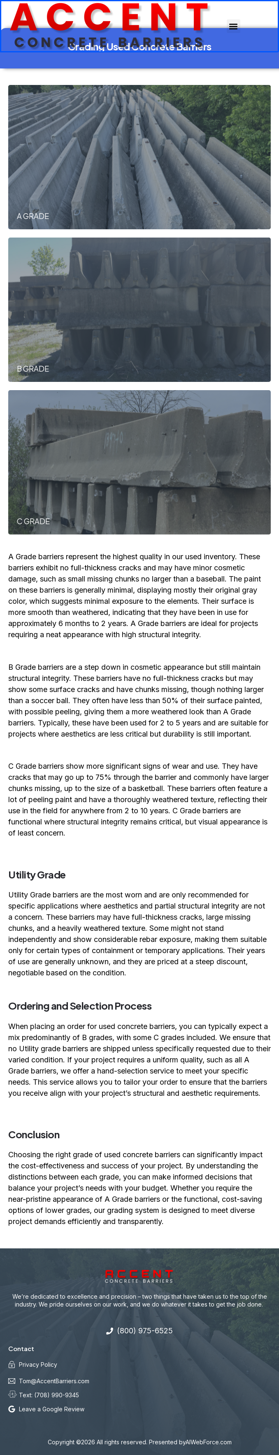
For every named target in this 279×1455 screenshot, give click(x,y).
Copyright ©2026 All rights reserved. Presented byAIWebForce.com (140, 1442)
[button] (233, 26)
